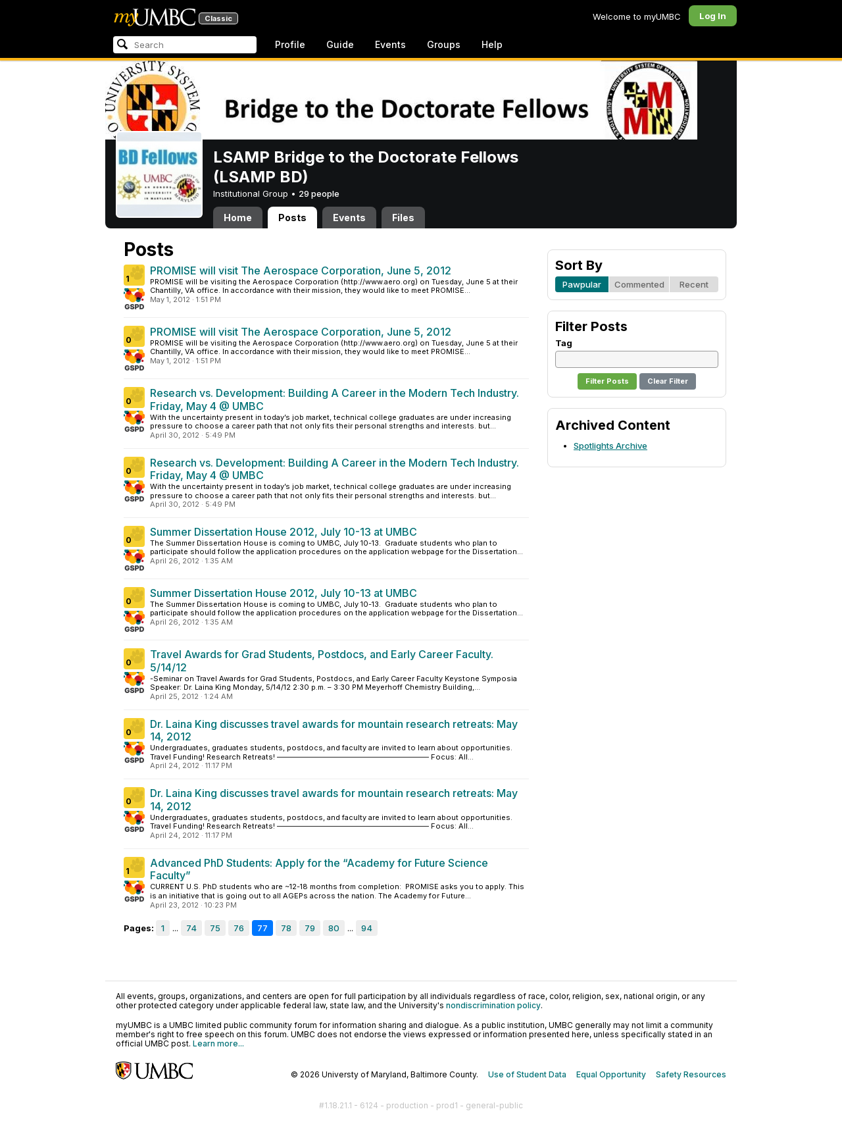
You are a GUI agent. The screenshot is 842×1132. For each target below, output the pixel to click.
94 (366, 928)
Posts (292, 217)
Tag (563, 343)
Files (403, 217)
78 (286, 928)
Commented (639, 284)
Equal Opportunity (611, 1074)
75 (215, 928)
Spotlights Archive (610, 445)
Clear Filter (667, 381)
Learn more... (218, 1043)
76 (239, 928)
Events (390, 44)
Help (492, 44)
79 (310, 928)
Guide (340, 44)
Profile (290, 44)
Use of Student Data (527, 1074)
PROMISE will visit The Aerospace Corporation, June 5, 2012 (300, 270)
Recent (694, 284)
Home (238, 217)
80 (333, 928)
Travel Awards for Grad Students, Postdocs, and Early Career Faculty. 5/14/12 (321, 661)
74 (191, 928)
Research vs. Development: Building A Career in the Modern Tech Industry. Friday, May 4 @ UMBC (334, 399)
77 (262, 928)
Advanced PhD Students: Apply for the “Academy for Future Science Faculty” (319, 869)
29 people (319, 193)
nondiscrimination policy (493, 1005)
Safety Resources (691, 1074)
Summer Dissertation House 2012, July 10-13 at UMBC (283, 531)
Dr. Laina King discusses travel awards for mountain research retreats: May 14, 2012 (334, 730)
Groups (443, 44)
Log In (712, 16)
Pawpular (581, 284)
